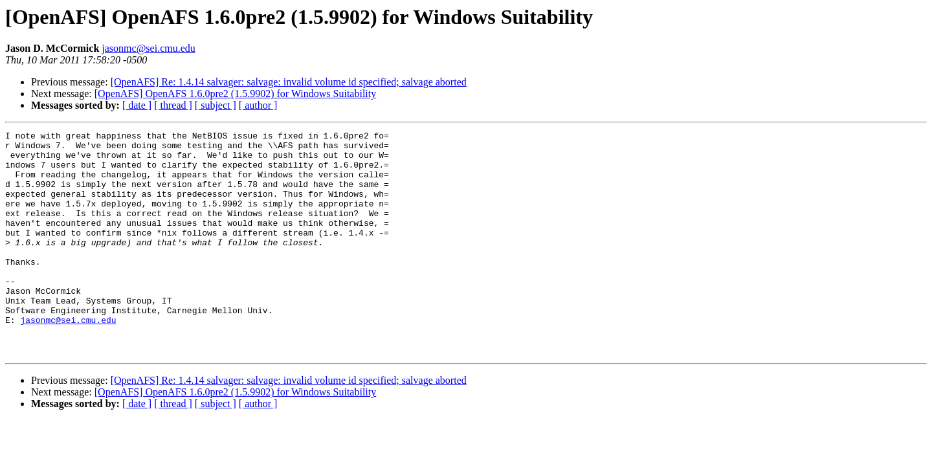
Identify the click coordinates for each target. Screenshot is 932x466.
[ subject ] (215, 105)
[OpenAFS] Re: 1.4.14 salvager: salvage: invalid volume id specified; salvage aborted (289, 81)
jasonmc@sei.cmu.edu (148, 48)
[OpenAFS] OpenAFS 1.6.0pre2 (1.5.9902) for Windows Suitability (235, 93)
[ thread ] (173, 105)
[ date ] (136, 105)
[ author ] (258, 105)
